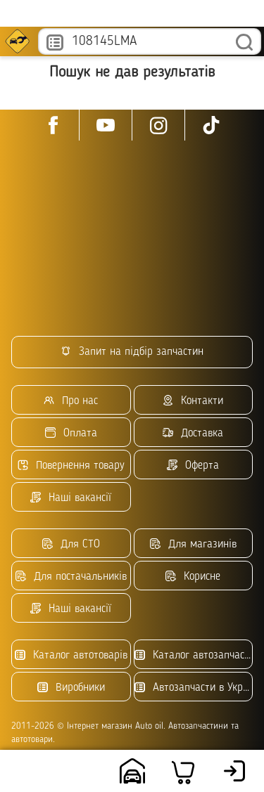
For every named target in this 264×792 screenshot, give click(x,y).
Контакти (193, 401)
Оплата (71, 433)
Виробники (71, 688)
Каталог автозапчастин (193, 655)
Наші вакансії (70, 498)
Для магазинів (193, 544)
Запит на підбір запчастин (132, 352)
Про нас (71, 401)
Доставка (193, 433)
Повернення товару (71, 466)
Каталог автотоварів (71, 655)
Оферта (193, 466)
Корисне (192, 577)
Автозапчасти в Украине (193, 688)
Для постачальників (71, 577)
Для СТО (71, 544)
